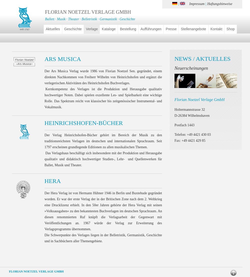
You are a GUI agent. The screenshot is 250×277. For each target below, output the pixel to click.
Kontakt (216, 29)
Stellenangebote (193, 29)
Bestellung (128, 29)
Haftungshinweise (219, 4)
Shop (230, 29)
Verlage (92, 29)
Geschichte (73, 29)
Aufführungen (151, 29)
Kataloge (109, 29)
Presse (171, 29)
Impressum (196, 4)
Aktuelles (53, 29)
